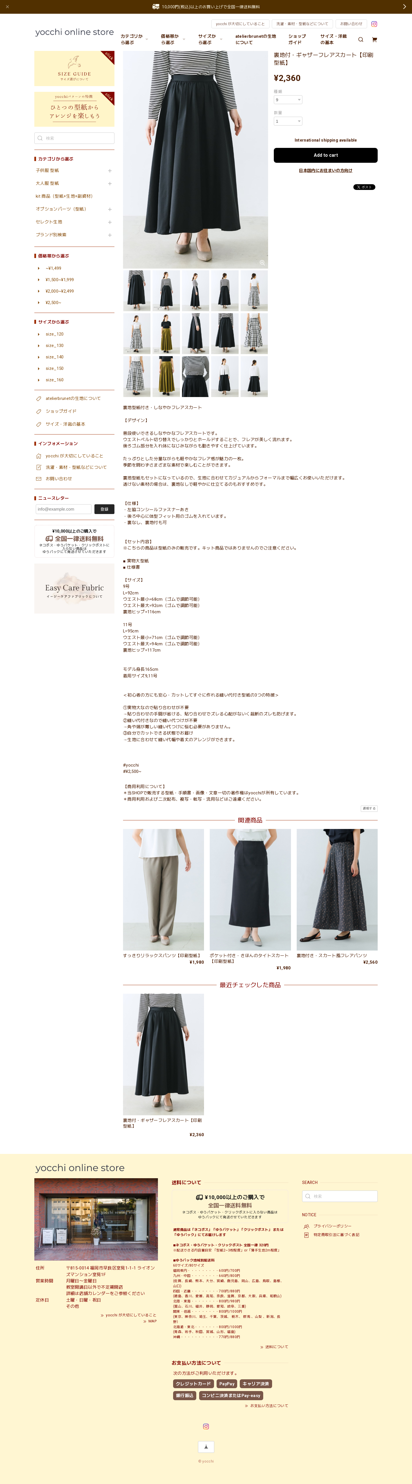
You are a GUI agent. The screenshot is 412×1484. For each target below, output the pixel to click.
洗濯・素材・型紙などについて (302, 24)
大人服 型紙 (47, 183)
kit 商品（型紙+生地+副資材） (65, 196)
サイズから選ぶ (211, 39)
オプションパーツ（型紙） (62, 209)
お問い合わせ (351, 24)
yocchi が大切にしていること (240, 24)
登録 (104, 509)
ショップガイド (297, 39)
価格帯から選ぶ (174, 39)
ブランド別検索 (51, 235)
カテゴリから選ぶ (135, 39)
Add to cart (326, 155)
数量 (278, 112)
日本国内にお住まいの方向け (325, 170)
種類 (278, 91)
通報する (369, 808)
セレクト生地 (49, 222)
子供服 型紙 (47, 170)
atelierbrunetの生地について (255, 39)
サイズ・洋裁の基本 (333, 39)
